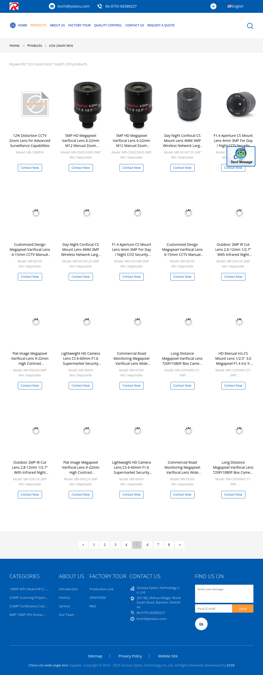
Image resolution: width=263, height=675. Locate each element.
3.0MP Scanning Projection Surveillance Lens (43, 597)
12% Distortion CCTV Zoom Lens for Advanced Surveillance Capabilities (30, 140)
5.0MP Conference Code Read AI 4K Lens (40, 606)
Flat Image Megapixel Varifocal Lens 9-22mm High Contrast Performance (30, 361)
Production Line (101, 589)
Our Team (66, 614)
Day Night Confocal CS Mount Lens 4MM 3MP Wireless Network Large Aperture (182, 143)
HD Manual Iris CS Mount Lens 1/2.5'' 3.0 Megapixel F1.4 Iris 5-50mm (233, 361)
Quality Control (108, 25)
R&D (92, 606)
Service (64, 606)
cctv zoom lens (61, 45)
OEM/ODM (97, 597)
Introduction (68, 589)
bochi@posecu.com (74, 6)
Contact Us (134, 25)
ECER (231, 665)
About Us (57, 25)
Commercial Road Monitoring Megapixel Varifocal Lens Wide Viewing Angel (131, 361)
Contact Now (30, 168)
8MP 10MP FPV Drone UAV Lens (34, 614)
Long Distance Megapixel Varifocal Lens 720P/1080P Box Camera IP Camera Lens (182, 361)
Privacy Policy (130, 656)
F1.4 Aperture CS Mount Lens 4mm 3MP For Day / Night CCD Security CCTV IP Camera (233, 143)
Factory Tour (79, 25)
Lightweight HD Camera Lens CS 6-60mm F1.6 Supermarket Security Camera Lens (80, 361)
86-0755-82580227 (121, 6)
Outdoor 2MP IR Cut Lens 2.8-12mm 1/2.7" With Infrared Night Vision (233, 252)
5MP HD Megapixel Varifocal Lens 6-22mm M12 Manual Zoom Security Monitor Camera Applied (80, 145)
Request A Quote (161, 25)
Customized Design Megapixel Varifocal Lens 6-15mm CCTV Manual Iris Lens (30, 252)
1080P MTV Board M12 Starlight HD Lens (40, 589)
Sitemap (95, 656)
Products (38, 25)
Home (18, 25)
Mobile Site (168, 656)
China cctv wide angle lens (48, 665)
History (64, 597)
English (238, 6)
